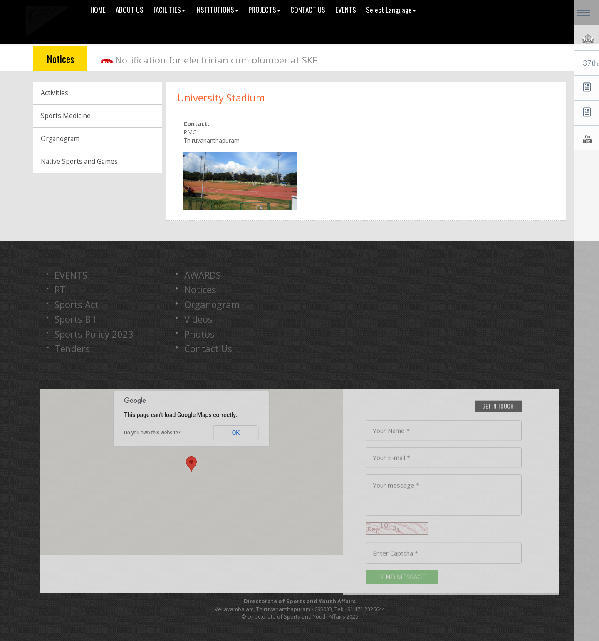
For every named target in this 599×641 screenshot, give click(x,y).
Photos (199, 334)
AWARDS (202, 275)
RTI (61, 289)
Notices (200, 289)
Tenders (72, 348)
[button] (191, 464)
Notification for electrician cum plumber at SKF (216, 60)
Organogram (60, 138)
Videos (198, 319)
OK (236, 432)
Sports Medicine (66, 115)
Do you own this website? (152, 433)
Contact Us (208, 348)
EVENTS (70, 275)
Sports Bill (76, 319)
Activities (54, 93)
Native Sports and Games (79, 161)
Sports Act (76, 304)
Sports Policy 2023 (94, 334)
